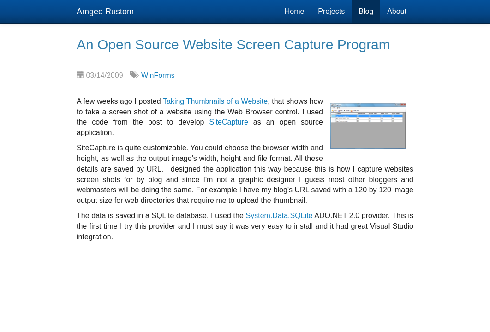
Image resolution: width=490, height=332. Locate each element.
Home (295, 11)
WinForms (158, 75)
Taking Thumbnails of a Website (215, 101)
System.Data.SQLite (279, 215)
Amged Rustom (105, 11)
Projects (331, 11)
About (396, 11)
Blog (366, 11)
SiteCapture (228, 122)
